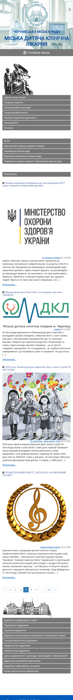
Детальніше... (9, 284)
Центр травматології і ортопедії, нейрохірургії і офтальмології (36, 656)
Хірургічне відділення (15, 630)
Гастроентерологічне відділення (20, 640)
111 (49, 589)
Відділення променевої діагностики (22, 661)
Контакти (8, 128)
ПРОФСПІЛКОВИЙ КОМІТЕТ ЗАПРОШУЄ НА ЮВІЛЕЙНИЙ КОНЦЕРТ (34, 474)
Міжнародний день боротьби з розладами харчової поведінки (32, 293)
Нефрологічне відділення (17, 645)
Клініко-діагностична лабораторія (21, 671)
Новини (57, 329)
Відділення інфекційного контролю (22, 666)
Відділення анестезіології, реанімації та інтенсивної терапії (34, 635)
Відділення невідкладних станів (20, 620)
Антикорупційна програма (17, 107)
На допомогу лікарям (51, 258)
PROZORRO (10, 174)
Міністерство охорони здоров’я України (24, 146)
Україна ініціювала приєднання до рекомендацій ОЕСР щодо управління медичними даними (33, 184)
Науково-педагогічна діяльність (20, 117)
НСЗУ (7, 141)
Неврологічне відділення (17, 650)
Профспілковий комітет (16, 112)
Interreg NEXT (11, 123)
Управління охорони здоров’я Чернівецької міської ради (33, 161)
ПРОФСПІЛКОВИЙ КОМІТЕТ (50, 547)
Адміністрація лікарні (15, 97)
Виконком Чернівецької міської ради (23, 156)
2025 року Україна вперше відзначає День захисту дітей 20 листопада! (36, 368)
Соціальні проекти (13, 102)
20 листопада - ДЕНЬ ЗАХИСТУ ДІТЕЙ (45, 441)
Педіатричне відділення (16, 625)
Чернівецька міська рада (17, 151)
